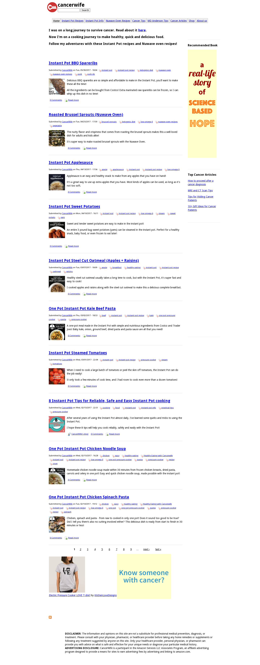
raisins (69, 271)
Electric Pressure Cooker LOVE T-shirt (69, 595)
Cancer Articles (178, 20)
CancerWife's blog (80, 434)
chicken (106, 456)
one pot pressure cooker (120, 459)
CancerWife (67, 70)
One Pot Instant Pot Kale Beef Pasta (82, 308)
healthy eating (133, 267)
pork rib (91, 74)
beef (104, 315)
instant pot (107, 70)
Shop (192, 20)
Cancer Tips (138, 20)
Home (56, 20)
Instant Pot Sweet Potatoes (74, 206)
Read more (73, 100)
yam (63, 217)
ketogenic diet (146, 70)
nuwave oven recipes (62, 74)
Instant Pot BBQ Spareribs (73, 63)
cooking (106, 408)
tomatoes (57, 364)
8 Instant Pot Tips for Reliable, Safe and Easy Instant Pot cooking (109, 400)
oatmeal (57, 271)
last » (158, 549)
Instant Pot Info (95, 20)
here (142, 30)
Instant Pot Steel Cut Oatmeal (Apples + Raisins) (94, 260)
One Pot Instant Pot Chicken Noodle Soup (87, 448)
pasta (63, 319)
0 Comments (56, 100)
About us (202, 20)
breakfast (117, 267)
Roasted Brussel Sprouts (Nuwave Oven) (86, 114)
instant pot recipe (126, 70)
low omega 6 (147, 122)
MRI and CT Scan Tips (200, 190)
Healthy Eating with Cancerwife (158, 456)
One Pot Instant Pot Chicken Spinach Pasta (89, 497)
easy (117, 456)
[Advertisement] (204, 280)
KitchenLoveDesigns (105, 595)
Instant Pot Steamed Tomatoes (78, 353)
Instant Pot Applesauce (71, 162)
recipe (171, 459)
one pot (112, 508)
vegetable (57, 126)
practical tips (167, 408)
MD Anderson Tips (158, 20)
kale (151, 315)
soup (55, 463)
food (117, 408)
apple (104, 169)
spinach (67, 512)
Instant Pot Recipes (72, 20)
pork (80, 74)
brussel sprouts (109, 122)
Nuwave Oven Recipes (118, 20)
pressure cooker (79, 319)
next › (146, 549)
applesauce (118, 169)
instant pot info (148, 408)
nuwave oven (165, 70)
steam (162, 213)
